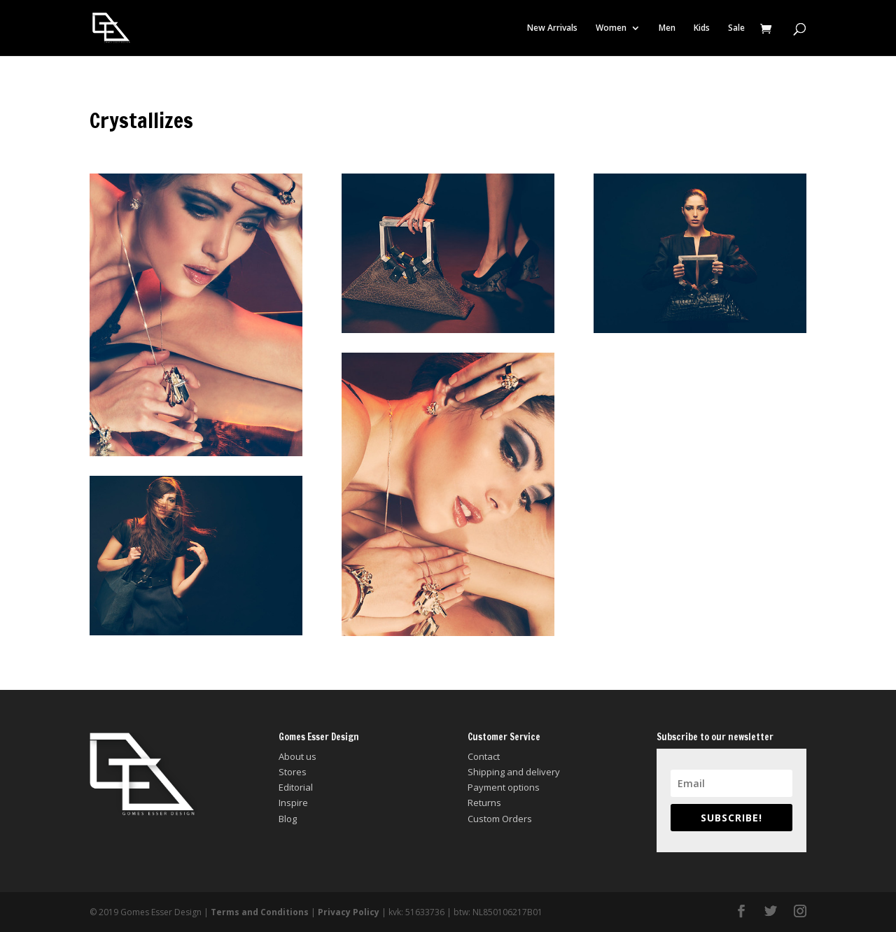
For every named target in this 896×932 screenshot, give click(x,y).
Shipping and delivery (514, 771)
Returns (484, 802)
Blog (288, 818)
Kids (702, 28)
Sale (736, 28)
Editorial (296, 787)
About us (297, 756)
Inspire (293, 802)
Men (667, 28)
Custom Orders (500, 818)
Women (611, 28)
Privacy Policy (348, 912)
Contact (484, 756)
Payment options (504, 787)
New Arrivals (552, 28)
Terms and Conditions (260, 912)
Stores (293, 771)
